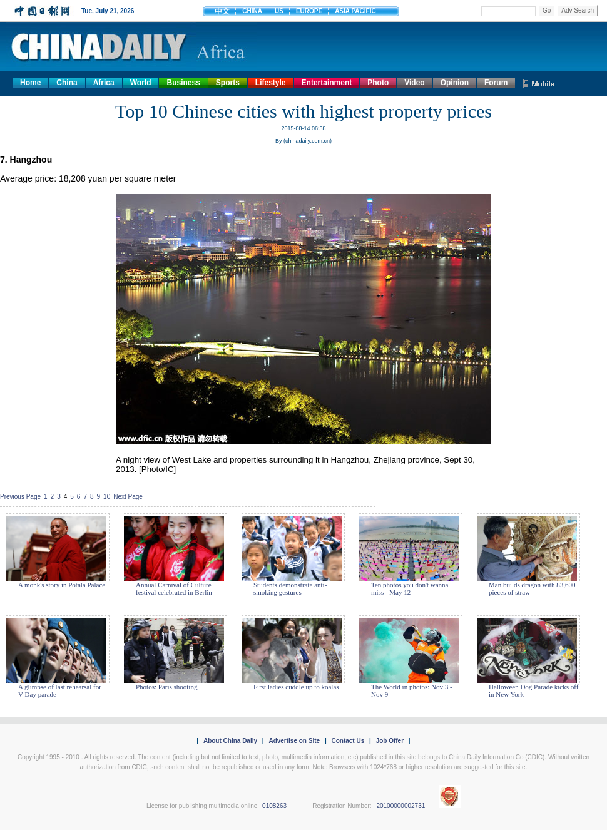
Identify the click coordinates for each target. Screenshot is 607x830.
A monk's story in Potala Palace (61, 584)
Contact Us (347, 740)
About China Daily (230, 740)
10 (106, 496)
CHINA (252, 11)
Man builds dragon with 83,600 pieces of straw (532, 588)
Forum (496, 82)
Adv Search (577, 10)
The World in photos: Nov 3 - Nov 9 (411, 690)
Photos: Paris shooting (166, 686)
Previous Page (20, 496)
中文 (222, 11)
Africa (104, 82)
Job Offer (390, 740)
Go (547, 10)
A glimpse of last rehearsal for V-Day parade (59, 690)
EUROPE (309, 11)
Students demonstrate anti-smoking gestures (290, 588)
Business (183, 82)
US (279, 11)
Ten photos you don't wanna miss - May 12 (409, 588)
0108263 (274, 805)
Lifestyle (270, 82)
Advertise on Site (294, 740)
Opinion (455, 82)
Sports (228, 82)
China (66, 82)
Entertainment (327, 82)
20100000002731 (400, 805)
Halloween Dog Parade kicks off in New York (533, 690)
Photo (378, 82)
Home (30, 82)
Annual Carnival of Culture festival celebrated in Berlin (174, 588)
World (140, 82)
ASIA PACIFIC (355, 11)
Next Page (128, 496)
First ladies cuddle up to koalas (296, 686)
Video (414, 82)
